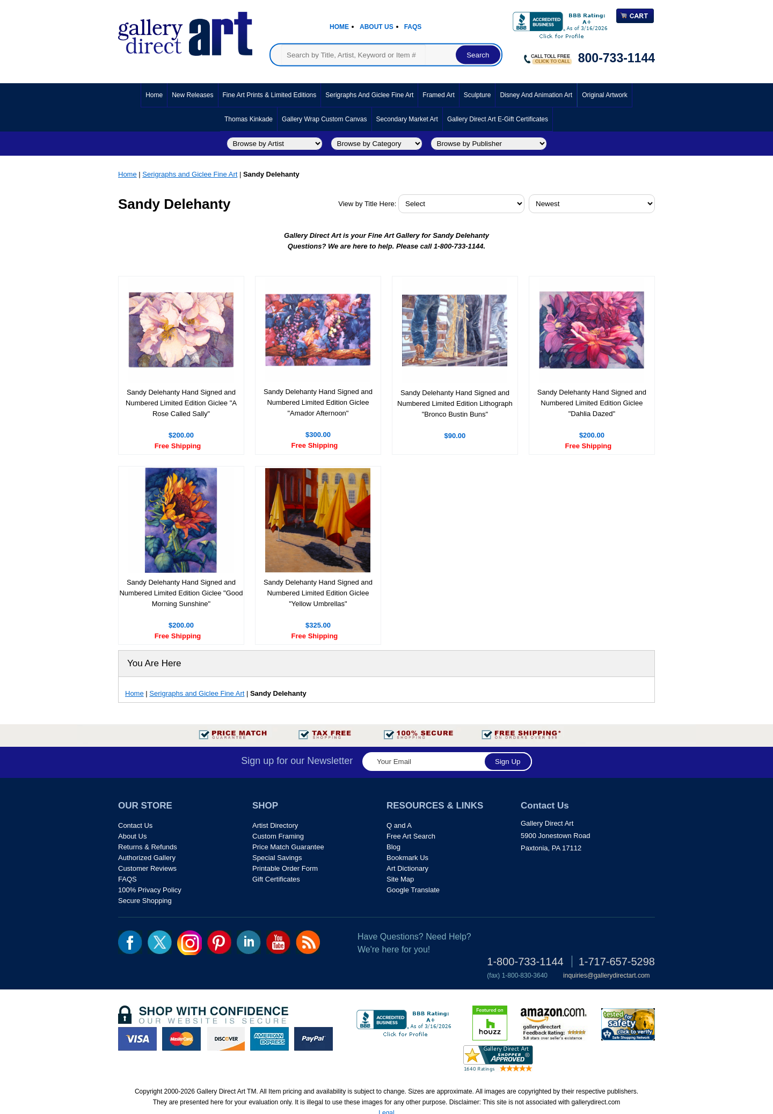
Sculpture (477, 95)
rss (308, 942)
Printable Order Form (285, 868)
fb (130, 942)
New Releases (192, 95)
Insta (189, 942)
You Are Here (154, 663)
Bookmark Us (407, 858)
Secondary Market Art (407, 119)
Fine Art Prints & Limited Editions (270, 95)
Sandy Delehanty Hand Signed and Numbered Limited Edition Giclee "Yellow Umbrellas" (318, 593)
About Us (376, 27)
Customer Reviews (147, 868)
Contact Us (135, 825)
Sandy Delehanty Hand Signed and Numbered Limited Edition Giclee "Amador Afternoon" (318, 402)
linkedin (249, 942)
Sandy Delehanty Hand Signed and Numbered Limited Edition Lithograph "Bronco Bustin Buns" (455, 403)
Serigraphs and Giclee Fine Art (369, 95)
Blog (393, 847)
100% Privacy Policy (149, 890)
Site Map (400, 879)
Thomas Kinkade (248, 119)
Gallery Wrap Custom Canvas (324, 119)
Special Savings (277, 858)
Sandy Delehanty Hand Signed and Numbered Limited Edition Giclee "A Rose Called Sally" (181, 403)
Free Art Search (410, 836)
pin (219, 942)
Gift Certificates (276, 879)
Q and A (399, 825)
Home (339, 27)
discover (225, 1039)
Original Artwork (605, 95)
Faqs (413, 27)
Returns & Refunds (147, 847)
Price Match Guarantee (288, 847)
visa (137, 1039)
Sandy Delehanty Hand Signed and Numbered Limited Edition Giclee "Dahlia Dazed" (591, 403)
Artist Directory (275, 825)
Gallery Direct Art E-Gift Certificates (497, 119)
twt (160, 942)
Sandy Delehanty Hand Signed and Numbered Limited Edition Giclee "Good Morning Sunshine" (181, 593)
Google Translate (413, 890)
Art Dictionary (407, 868)
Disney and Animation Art (536, 95)
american (269, 1039)
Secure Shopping (145, 901)
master (181, 1039)
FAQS (127, 879)
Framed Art (438, 95)
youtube (278, 942)
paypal (313, 1039)
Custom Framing (278, 836)
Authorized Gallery (147, 858)
